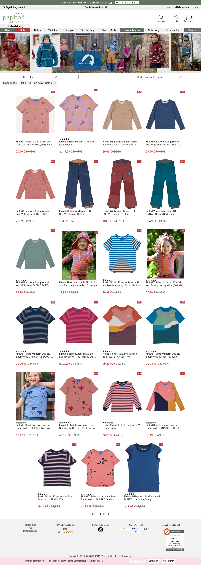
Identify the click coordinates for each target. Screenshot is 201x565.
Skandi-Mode (109, 30)
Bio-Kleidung (88, 30)
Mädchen (53, 30)
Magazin (192, 30)
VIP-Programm (65, 532)
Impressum (30, 524)
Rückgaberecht (14, 7)
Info (196, 7)
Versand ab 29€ (96, 7)
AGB (30, 527)
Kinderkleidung (15, 26)
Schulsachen (173, 30)
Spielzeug (153, 30)
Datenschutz (30, 530)
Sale (22, 30)
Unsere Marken (132, 30)
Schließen (153, 561)
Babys (37, 30)
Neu (7, 30)
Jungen (69, 30)
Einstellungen (137, 561)
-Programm (182, 7)
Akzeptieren (168, 561)
